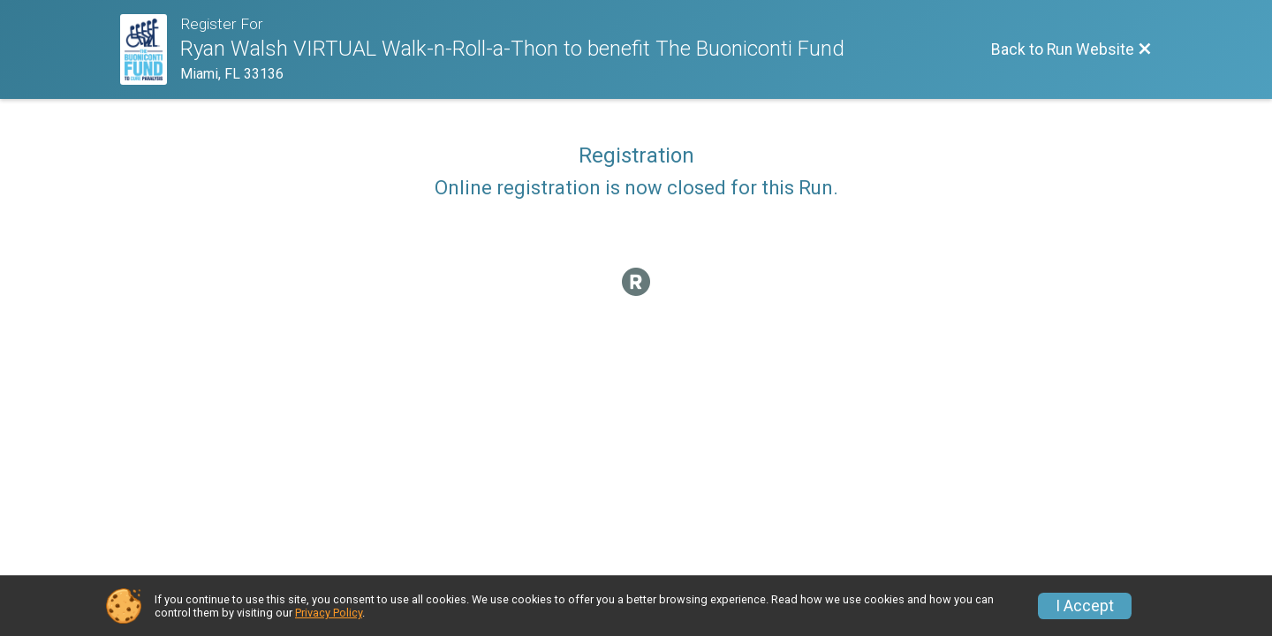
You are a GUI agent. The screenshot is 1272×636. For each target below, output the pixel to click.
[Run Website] (150, 49)
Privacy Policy (328, 612)
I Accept (1085, 606)
